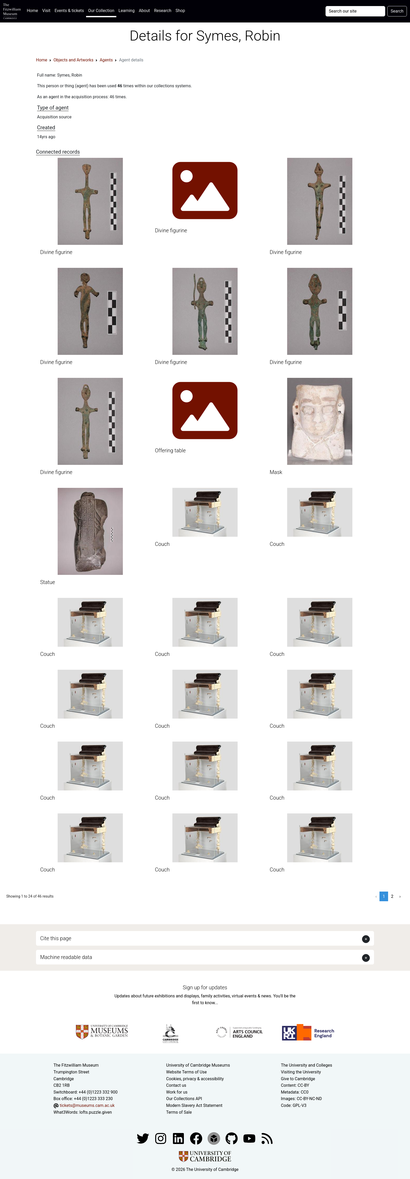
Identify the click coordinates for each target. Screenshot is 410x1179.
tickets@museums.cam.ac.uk (87, 1105)
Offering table (170, 450)
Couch (162, 544)
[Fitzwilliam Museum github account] (232, 1138)
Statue (47, 582)
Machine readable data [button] (66, 957)
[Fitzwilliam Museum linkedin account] (197, 1138)
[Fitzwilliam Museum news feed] (267, 1138)
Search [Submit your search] (397, 11)
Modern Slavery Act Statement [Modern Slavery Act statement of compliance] (194, 1105)
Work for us (177, 1092)
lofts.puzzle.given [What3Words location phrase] (95, 1112)
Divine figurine (56, 252)
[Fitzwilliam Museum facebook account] (179, 1138)
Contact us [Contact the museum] (176, 1085)
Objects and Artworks (73, 59)
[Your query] (355, 11)
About (144, 10)
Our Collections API (184, 1098)
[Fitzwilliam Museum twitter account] (143, 1138)
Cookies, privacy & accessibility (195, 1078)
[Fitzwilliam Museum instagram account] (161, 1138)
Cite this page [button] (55, 938)
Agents (106, 59)
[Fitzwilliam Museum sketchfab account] (214, 1138)
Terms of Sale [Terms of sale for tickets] (179, 1112)
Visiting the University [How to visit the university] (301, 1072)
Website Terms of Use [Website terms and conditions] (186, 1072)
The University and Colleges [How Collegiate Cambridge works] (306, 1065)
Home (33, 10)
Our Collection (101, 10)
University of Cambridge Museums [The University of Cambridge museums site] (198, 1065)
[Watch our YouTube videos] (250, 1138)
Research (162, 10)
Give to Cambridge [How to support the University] (298, 1078)
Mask (276, 472)
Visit (46, 10)
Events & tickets (69, 10)
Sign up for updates (205, 987)
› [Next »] (400, 896)
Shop (180, 10)
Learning (126, 10)
